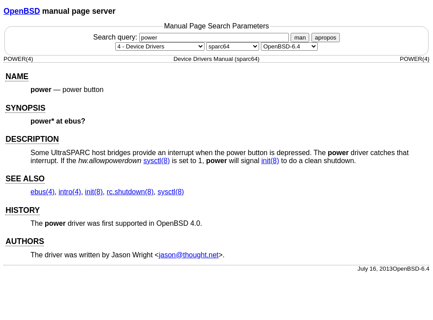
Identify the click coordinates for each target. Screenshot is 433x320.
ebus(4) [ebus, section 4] (43, 192)
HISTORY (22, 210)
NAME (16, 76)
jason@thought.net (189, 255)
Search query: (192, 37)
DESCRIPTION (32, 139)
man (300, 37)
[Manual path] (289, 46)
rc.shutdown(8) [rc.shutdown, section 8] (130, 192)
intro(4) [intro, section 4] (70, 192)
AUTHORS (24, 241)
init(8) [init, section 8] (270, 160)
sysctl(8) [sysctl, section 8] (156, 160)
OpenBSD (22, 11)
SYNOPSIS (25, 108)
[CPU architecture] (232, 46)
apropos (325, 37)
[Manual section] (160, 46)
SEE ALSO (24, 178)
